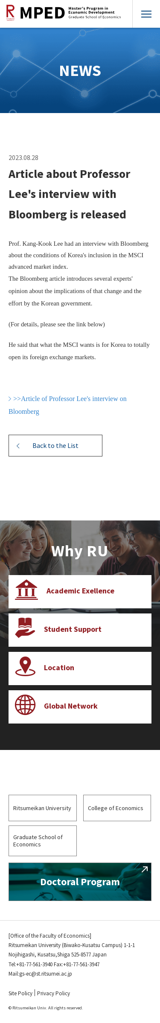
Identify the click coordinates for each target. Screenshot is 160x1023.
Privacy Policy (53, 993)
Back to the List (55, 445)
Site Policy (20, 993)
